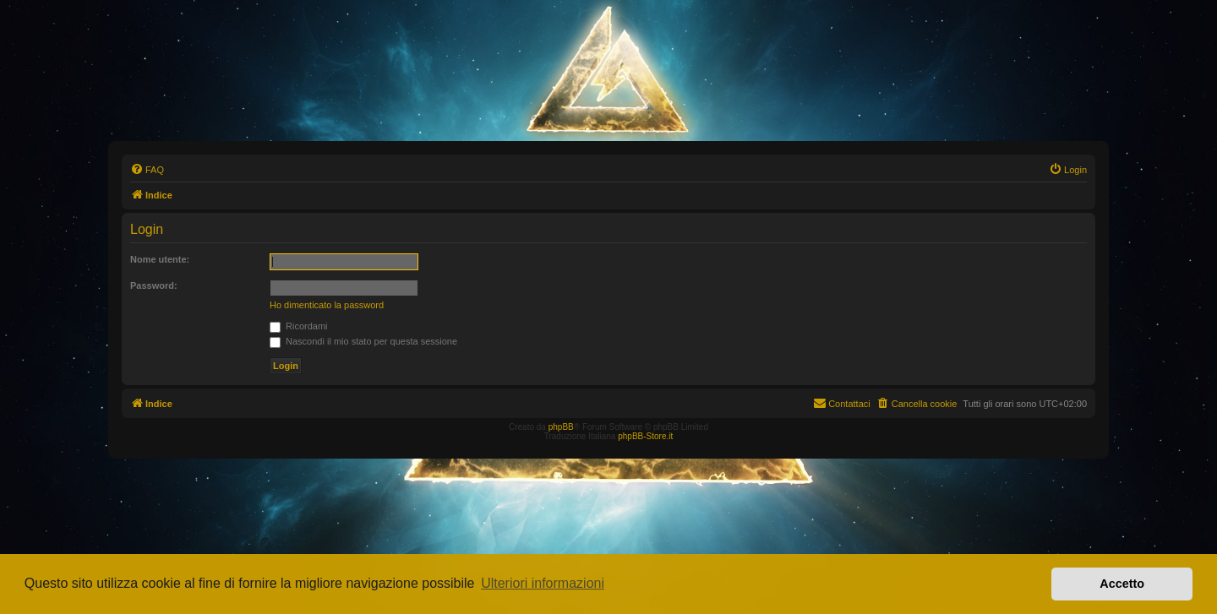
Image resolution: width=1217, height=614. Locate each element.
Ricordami (299, 326)
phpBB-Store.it (645, 436)
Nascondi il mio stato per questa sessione (363, 341)
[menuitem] (147, 170)
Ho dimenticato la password (327, 305)
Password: (153, 285)
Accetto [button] (1122, 583)
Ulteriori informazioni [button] (542, 583)
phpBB (561, 427)
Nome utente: (159, 259)
